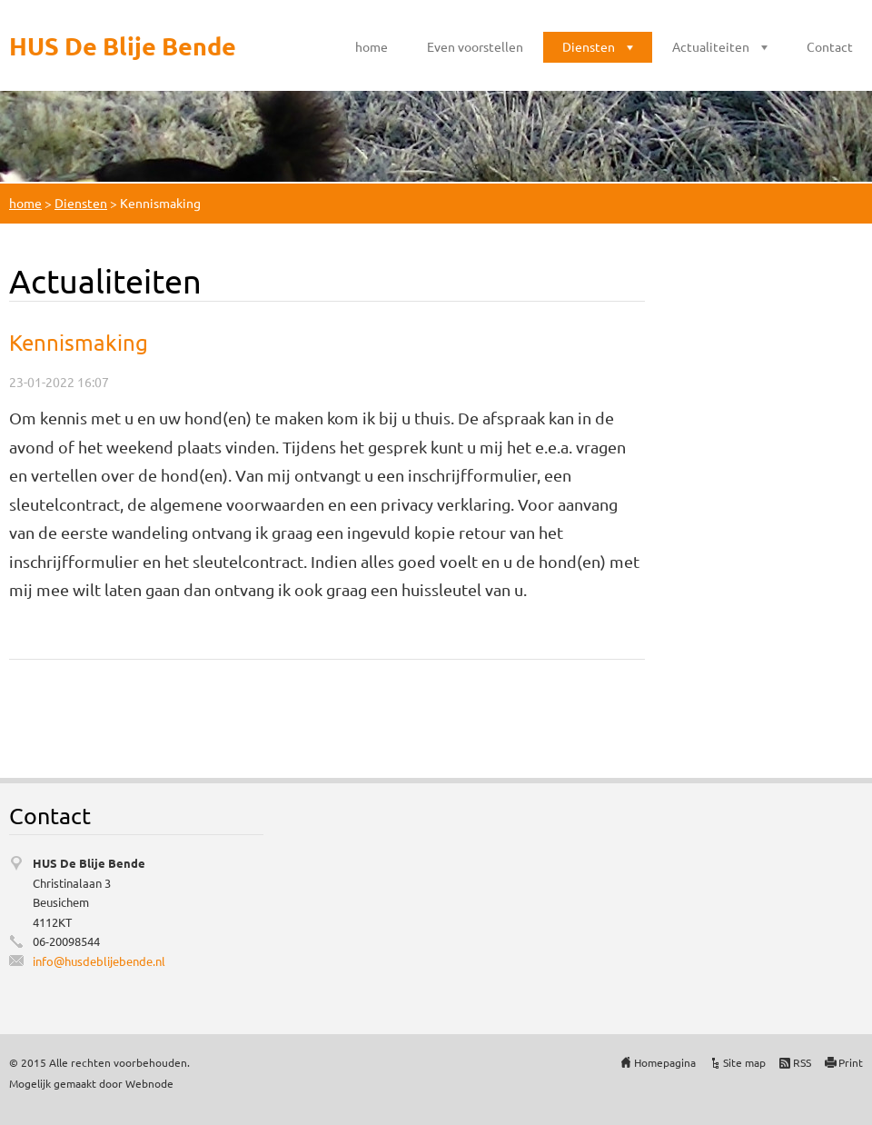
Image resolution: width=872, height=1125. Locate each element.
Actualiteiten (710, 46)
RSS (802, 1062)
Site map (744, 1062)
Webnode (149, 1083)
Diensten (588, 46)
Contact (830, 46)
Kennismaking (78, 342)
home (371, 46)
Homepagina (665, 1062)
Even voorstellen (475, 46)
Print (850, 1062)
